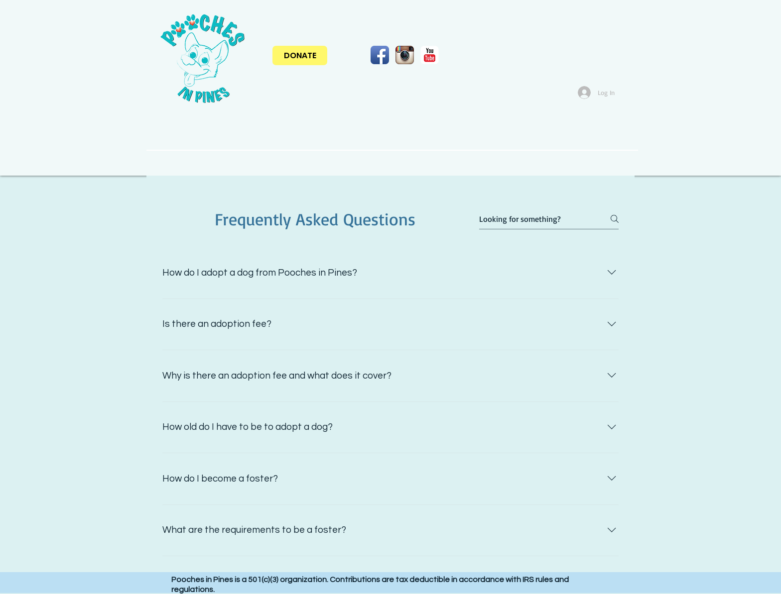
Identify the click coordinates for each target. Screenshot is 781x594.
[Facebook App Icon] (380, 55)
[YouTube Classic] (429, 55)
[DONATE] (299, 55)
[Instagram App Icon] (404, 55)
